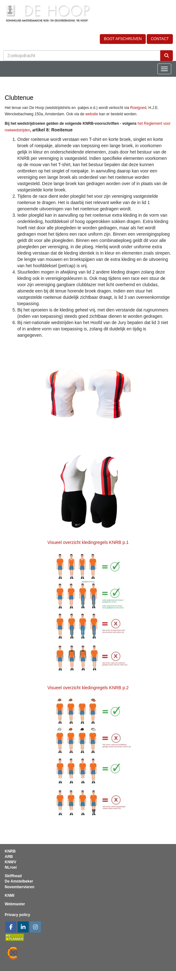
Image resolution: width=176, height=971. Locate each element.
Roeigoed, (138, 108)
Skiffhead (13, 876)
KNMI (9, 895)
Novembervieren (19, 887)
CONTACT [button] (160, 39)
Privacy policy (17, 915)
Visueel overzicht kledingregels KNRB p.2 (87, 687)
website (91, 114)
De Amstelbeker (19, 881)
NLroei (11, 867)
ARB (9, 856)
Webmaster (15, 904)
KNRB (10, 851)
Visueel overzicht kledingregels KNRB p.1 (87, 542)
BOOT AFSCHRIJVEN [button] (123, 39)
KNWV (10, 862)
